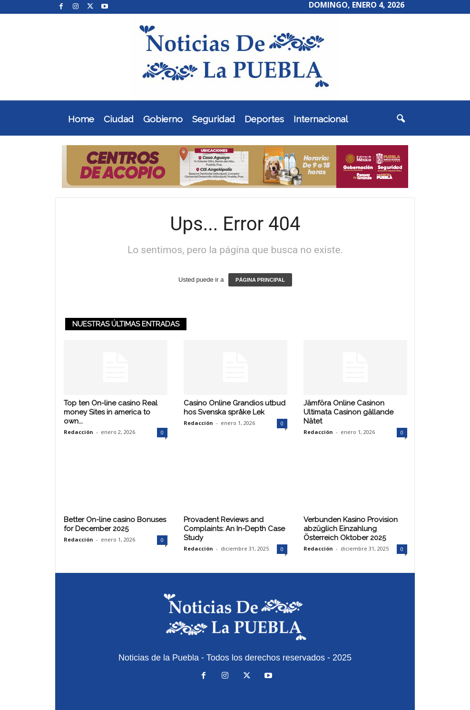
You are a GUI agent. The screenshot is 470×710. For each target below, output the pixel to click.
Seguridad (213, 119)
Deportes (264, 119)
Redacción (78, 431)
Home (81, 119)
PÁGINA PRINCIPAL (260, 280)
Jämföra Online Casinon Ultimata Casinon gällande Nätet (348, 412)
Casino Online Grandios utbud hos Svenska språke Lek (234, 407)
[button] (400, 118)
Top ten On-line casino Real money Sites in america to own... (110, 412)
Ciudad (119, 119)
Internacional (321, 119)
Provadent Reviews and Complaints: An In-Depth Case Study (234, 528)
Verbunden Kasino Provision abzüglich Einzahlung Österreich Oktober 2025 (351, 528)
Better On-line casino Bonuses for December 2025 (115, 524)
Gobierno (163, 119)
